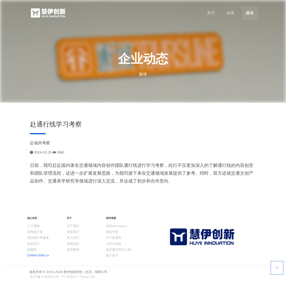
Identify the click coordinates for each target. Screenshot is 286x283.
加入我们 (73, 238)
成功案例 (73, 249)
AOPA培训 (113, 244)
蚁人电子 (112, 255)
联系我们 (73, 232)
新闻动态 (73, 244)
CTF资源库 (113, 238)
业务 (230, 13)
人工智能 (33, 226)
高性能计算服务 (38, 238)
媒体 (250, 13)
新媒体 (32, 249)
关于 (211, 13)
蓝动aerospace (116, 226)
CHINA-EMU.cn (38, 255)
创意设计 (33, 244)
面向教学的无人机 (118, 249)
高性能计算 (35, 232)
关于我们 (73, 226)
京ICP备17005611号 (44, 277)
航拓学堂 (112, 232)
